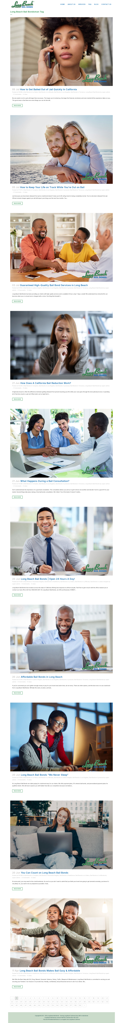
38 (85, 1002)
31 (53, 1002)
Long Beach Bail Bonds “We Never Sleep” (44, 775)
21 (107, 998)
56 (66, 1005)
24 (21, 1002)
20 (103, 998)
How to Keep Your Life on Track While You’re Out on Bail (52, 187)
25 (26, 1002)
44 (12, 1005)
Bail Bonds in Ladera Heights (33, 288)
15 (80, 998)
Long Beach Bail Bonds (93, 92)
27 (35, 1002)
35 (71, 1002)
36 (75, 1002)
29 (44, 1002)
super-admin (106, 92)
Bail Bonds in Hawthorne (52, 581)
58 (75, 1005)
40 (93, 1002)
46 (21, 1005)
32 (57, 1002)
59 (80, 1005)
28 (39, 1002)
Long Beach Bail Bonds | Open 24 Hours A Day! (48, 579)
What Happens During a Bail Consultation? (44, 481)
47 (26, 1005)
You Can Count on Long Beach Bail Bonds (44, 872)
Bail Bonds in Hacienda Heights (34, 581)
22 (12, 1002)
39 (89, 1002)
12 (66, 998)
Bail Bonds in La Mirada (46, 92)
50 (39, 1005)
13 (71, 998)
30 (48, 1002)
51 (44, 1005)
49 (35, 1005)
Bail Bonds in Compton (31, 190)
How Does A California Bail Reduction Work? (45, 383)
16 (84, 998)
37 (80, 1002)
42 (103, 1002)
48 (30, 1005)
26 (30, 1002)
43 (107, 1002)
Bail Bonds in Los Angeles (62, 92)
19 (98, 998)
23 (17, 1002)
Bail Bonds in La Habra (31, 92)
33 (62, 1002)
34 (66, 1002)
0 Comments (17, 94)
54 (57, 1005)
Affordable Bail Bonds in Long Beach (41, 677)
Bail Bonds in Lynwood (62, 190)
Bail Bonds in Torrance (78, 92)
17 (89, 998)
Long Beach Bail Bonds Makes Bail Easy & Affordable (50, 970)
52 (48, 1005)
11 (61, 998)
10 (57, 998)
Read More (17, 105)
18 (93, 998)
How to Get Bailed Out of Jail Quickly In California (48, 89)
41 (98, 1002)
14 (75, 998)
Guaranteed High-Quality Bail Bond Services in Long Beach (54, 285)
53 (53, 1005)
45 (17, 1005)
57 (71, 1005)
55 (62, 1005)
